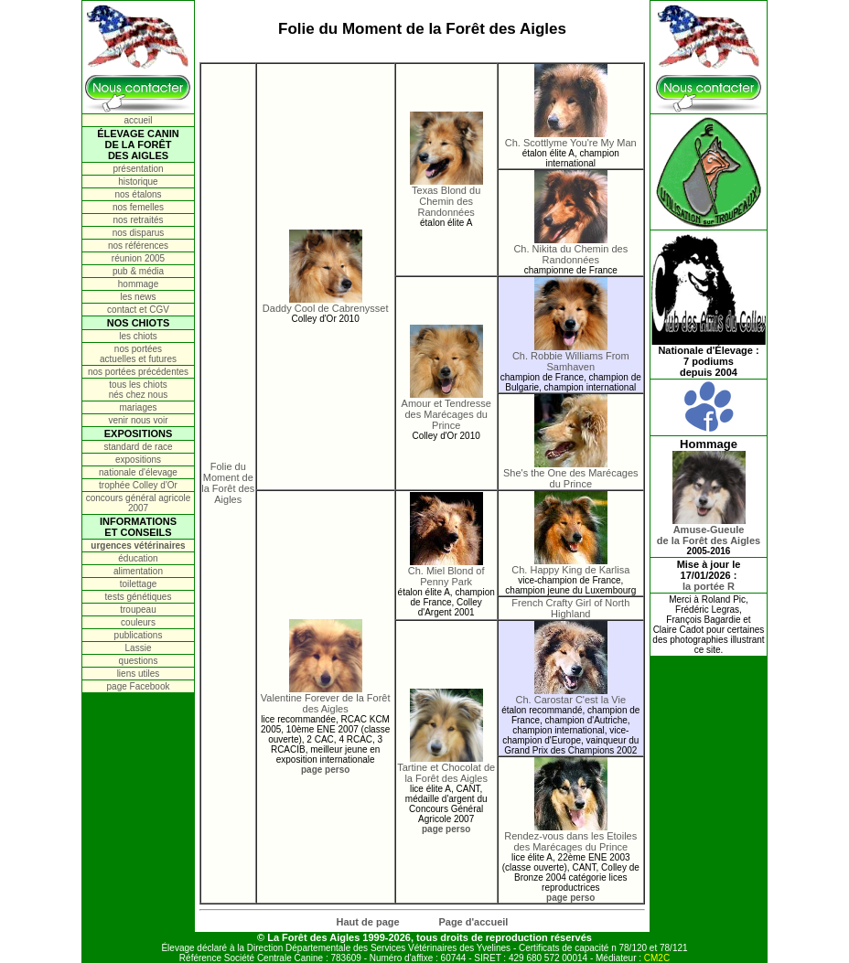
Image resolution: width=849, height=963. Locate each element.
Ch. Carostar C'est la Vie (571, 695)
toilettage (138, 584)
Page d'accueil (473, 921)
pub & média (138, 271)
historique (137, 182)
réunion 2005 (138, 258)
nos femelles (138, 207)
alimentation (138, 571)
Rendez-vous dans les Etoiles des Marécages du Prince (570, 836)
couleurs (138, 622)
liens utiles (138, 674)
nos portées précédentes (138, 372)
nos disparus (139, 233)
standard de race (137, 447)
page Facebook (138, 686)
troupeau (138, 610)
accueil (138, 120)
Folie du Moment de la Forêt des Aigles (227, 483)
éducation (137, 558)
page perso (325, 770)
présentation (138, 169)
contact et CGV (138, 310)
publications (138, 635)
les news (138, 297)
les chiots (138, 336)
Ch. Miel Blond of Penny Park (446, 571)
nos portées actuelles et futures (138, 354)
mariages (137, 407)
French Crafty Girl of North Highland (570, 608)
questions (138, 661)
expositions (138, 460)
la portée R (708, 586)
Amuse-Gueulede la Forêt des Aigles (708, 530)
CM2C (657, 958)
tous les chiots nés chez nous (138, 390)
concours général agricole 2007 (138, 503)
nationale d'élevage (138, 472)
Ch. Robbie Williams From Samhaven (570, 356)
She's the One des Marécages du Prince (571, 473)
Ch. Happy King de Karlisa (570, 565)
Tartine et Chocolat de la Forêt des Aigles (446, 768)
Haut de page (368, 921)
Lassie (138, 648)
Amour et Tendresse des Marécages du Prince (446, 410)
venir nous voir (137, 420)
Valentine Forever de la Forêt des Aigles (326, 698)
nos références (138, 246)
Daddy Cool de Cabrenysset (326, 304)
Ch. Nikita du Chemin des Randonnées (570, 249)
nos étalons (137, 194)
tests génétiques (138, 597)
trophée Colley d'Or (138, 485)
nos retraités (138, 220)
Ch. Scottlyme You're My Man (571, 138)
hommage (138, 284)
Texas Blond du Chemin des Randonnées (446, 197)
